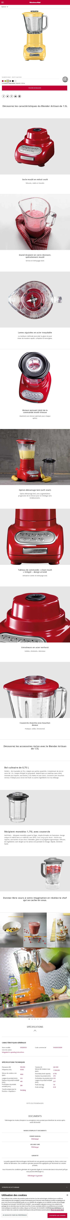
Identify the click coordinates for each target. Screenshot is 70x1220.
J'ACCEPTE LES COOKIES (57, 1215)
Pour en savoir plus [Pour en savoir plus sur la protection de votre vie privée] (57, 1210)
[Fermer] (67, 1195)
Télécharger (35, 1139)
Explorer (3, 7)
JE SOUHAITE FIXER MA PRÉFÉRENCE (15, 1215)
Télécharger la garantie (35, 1176)
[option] (35, 930)
